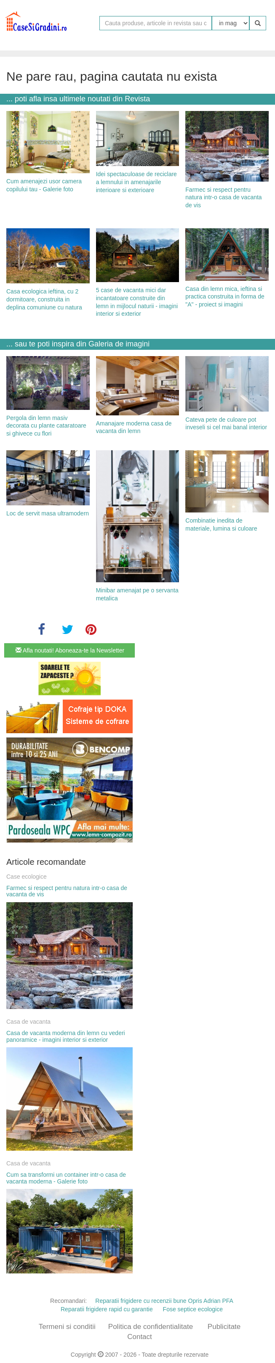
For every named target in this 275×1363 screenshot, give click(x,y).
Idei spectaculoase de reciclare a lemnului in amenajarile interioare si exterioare (136, 182)
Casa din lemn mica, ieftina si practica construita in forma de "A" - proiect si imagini (224, 296)
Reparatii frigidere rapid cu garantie (107, 1309)
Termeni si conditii (67, 1327)
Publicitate (224, 1327)
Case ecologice (26, 876)
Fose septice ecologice (193, 1309)
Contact (139, 1337)
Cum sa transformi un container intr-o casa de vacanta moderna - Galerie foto (66, 1177)
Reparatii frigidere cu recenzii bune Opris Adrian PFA (164, 1300)
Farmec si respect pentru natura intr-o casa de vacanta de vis (223, 197)
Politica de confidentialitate (150, 1327)
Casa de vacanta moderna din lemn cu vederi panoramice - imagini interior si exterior (65, 1036)
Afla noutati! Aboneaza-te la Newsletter (70, 650)
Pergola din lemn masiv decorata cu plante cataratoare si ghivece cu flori (46, 426)
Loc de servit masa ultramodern (47, 513)
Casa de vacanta (28, 1021)
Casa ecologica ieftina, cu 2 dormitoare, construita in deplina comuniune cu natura (44, 299)
